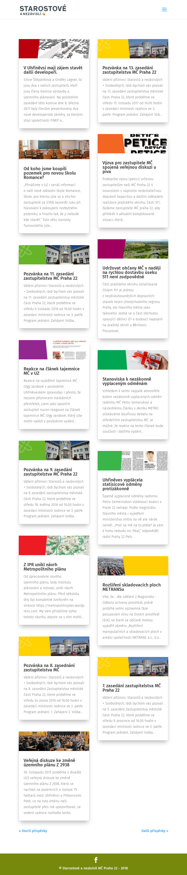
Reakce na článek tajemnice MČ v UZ (52, 371)
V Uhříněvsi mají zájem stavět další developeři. (53, 70)
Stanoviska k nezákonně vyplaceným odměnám (127, 381)
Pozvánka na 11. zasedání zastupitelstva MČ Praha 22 (50, 276)
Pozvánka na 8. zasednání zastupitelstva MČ (49, 668)
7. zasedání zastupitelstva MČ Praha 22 (132, 688)
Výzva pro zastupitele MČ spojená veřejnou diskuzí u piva (129, 167)
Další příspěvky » (154, 831)
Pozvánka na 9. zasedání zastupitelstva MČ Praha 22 (50, 472)
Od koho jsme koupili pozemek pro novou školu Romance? (50, 173)
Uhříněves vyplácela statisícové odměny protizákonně (123, 484)
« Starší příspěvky (33, 831)
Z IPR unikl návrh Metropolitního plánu (45, 567)
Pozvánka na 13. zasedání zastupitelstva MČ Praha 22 (129, 70)
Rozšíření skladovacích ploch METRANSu (132, 587)
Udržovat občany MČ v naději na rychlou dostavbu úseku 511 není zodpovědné (132, 272)
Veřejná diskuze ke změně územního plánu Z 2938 (49, 763)
